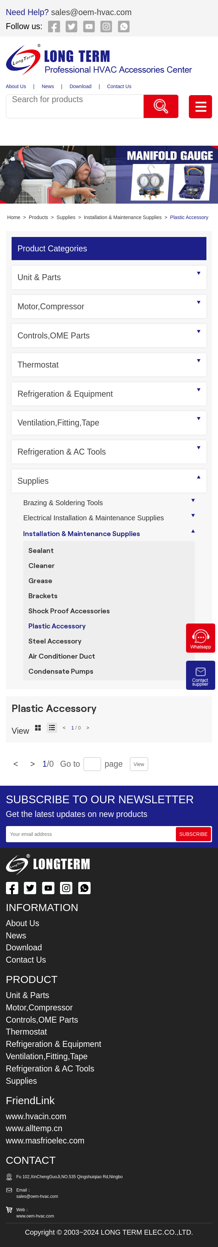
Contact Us (119, 86)
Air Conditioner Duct (61, 656)
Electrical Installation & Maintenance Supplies (93, 518)
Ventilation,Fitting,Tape (58, 422)
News (48, 86)
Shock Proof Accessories (69, 610)
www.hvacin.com (36, 1116)
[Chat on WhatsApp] (200, 651)
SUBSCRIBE (193, 834)
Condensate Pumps (60, 671)
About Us (16, 86)
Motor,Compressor (51, 306)
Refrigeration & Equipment (65, 393)
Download (80, 86)
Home (13, 217)
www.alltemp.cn (34, 1128)
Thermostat (38, 364)
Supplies (66, 217)
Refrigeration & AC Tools (62, 451)
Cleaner (41, 565)
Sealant (41, 550)
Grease (40, 580)
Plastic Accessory (189, 217)
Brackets (43, 595)
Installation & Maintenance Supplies (123, 217)
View (139, 764)
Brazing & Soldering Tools (63, 503)
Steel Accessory (54, 640)
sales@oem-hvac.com (90, 12)
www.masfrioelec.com (45, 1140)
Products (38, 217)
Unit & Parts (39, 277)
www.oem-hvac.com (35, 1216)
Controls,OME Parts (54, 335)
